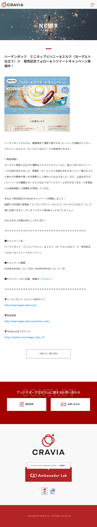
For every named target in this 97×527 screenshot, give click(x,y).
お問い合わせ (70, 404)
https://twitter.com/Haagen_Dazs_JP (24, 337)
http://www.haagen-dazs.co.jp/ (20, 305)
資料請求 (26, 404)
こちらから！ (46, 279)
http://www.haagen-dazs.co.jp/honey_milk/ (27, 321)
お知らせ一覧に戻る (48, 354)
